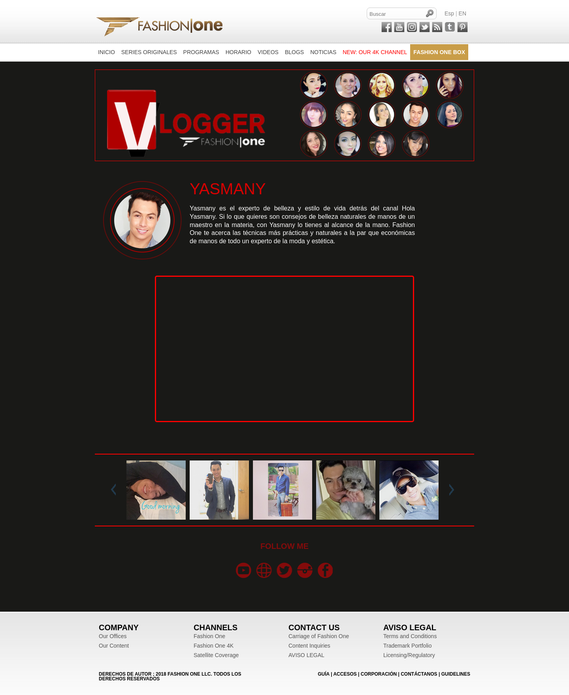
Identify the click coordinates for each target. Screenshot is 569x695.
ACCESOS (344, 674)
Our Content (114, 645)
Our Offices (113, 636)
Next (450, 490)
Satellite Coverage (216, 655)
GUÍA (324, 674)
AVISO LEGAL (306, 655)
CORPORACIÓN (379, 674)
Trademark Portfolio (407, 645)
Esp (449, 13)
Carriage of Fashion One (318, 636)
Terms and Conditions (410, 636)
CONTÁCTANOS (419, 674)
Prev (115, 490)
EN (462, 13)
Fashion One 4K (214, 645)
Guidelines (455, 674)
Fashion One (209, 636)
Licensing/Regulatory (409, 655)
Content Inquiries (309, 645)
